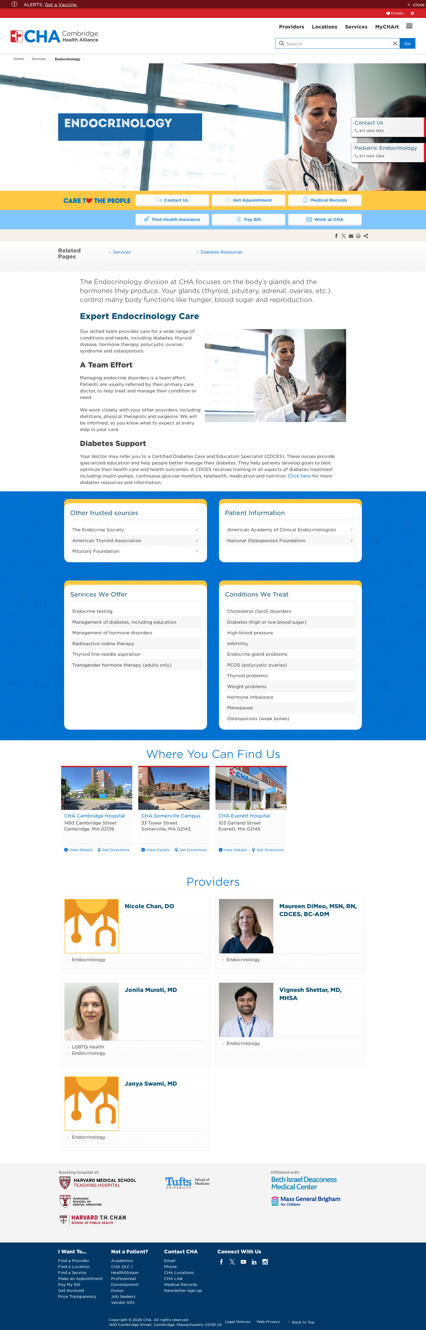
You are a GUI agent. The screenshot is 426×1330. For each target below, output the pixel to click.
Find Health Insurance (172, 219)
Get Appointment (248, 200)
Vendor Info (123, 1302)
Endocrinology (67, 59)
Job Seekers (123, 1296)
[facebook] (221, 1261)
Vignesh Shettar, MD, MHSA (310, 993)
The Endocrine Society (98, 529)
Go (406, 43)
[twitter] (232, 1261)
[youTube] (243, 1261)
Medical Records (324, 200)
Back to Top (303, 1322)
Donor (117, 1290)
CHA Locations (179, 1272)
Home (19, 59)
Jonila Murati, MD (151, 989)
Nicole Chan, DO (149, 906)
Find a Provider (73, 1260)
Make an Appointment (80, 1278)
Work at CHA (325, 219)
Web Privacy (268, 1321)
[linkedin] (254, 1261)
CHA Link (173, 1278)
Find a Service (72, 1272)
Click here (299, 475)
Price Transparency (77, 1296)
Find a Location (73, 1266)
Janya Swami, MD (151, 1083)
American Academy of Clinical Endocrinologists (281, 529)
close (419, 4)
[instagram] (265, 1261)
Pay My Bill (69, 1284)
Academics (122, 1260)
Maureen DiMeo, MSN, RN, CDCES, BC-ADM (318, 910)
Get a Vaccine (61, 4)
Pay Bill (248, 219)
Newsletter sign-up (183, 1290)
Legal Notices (237, 1321)
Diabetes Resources (221, 251)
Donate (397, 13)
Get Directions (115, 849)
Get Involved (71, 1290)
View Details (81, 849)
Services (39, 59)
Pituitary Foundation (95, 551)
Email (169, 1260)
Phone (170, 1266)
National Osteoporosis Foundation (266, 540)
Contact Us (172, 200)
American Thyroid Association (106, 540)
